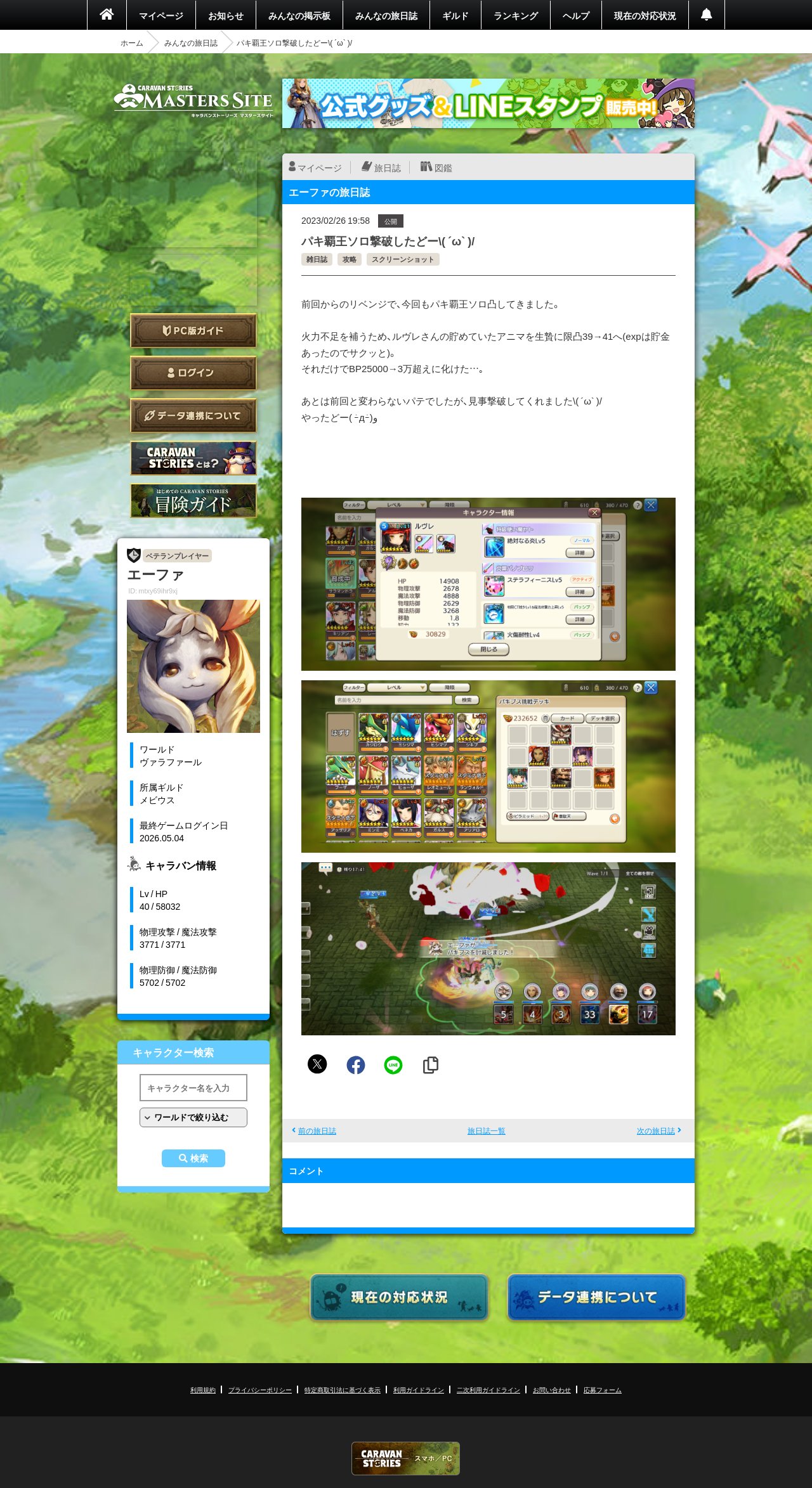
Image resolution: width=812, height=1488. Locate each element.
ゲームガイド (193, 500)
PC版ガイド (193, 330)
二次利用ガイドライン (488, 1389)
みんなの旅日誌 (386, 15)
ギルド (455, 15)
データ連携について (193, 415)
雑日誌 (316, 259)
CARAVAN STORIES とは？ (193, 458)
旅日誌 (387, 167)
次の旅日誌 (656, 1130)
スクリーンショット (403, 259)
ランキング (516, 15)
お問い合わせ (552, 1389)
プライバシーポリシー (260, 1389)
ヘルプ (576, 15)
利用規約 (203, 1389)
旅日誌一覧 (487, 1130)
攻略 (350, 259)
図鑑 (443, 167)
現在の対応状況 (645, 15)
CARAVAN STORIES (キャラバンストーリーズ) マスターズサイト (193, 101)
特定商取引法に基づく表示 (342, 1389)
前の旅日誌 (317, 1130)
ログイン (193, 373)
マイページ (161, 15)
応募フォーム (603, 1389)
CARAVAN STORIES (406, 1458)
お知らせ (226, 15)
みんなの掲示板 (299, 15)
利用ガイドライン (418, 1389)
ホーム (132, 42)
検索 (199, 1158)
